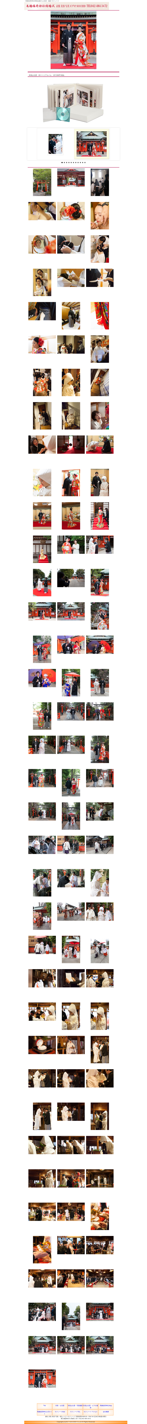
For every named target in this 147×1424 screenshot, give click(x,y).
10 (82, 162)
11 (85, 162)
